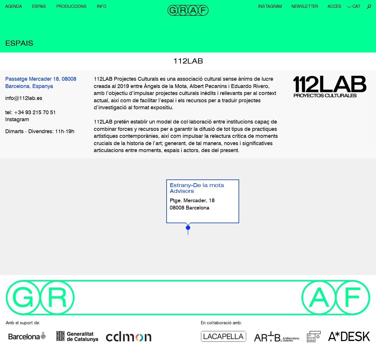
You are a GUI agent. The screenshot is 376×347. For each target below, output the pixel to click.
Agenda (13, 6)
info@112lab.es (23, 98)
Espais (39, 6)
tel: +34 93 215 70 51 (30, 112)
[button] (188, 230)
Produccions (72, 6)
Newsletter (305, 6)
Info (101, 6)
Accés (334, 6)
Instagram (270, 6)
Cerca (369, 6)
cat (356, 6)
